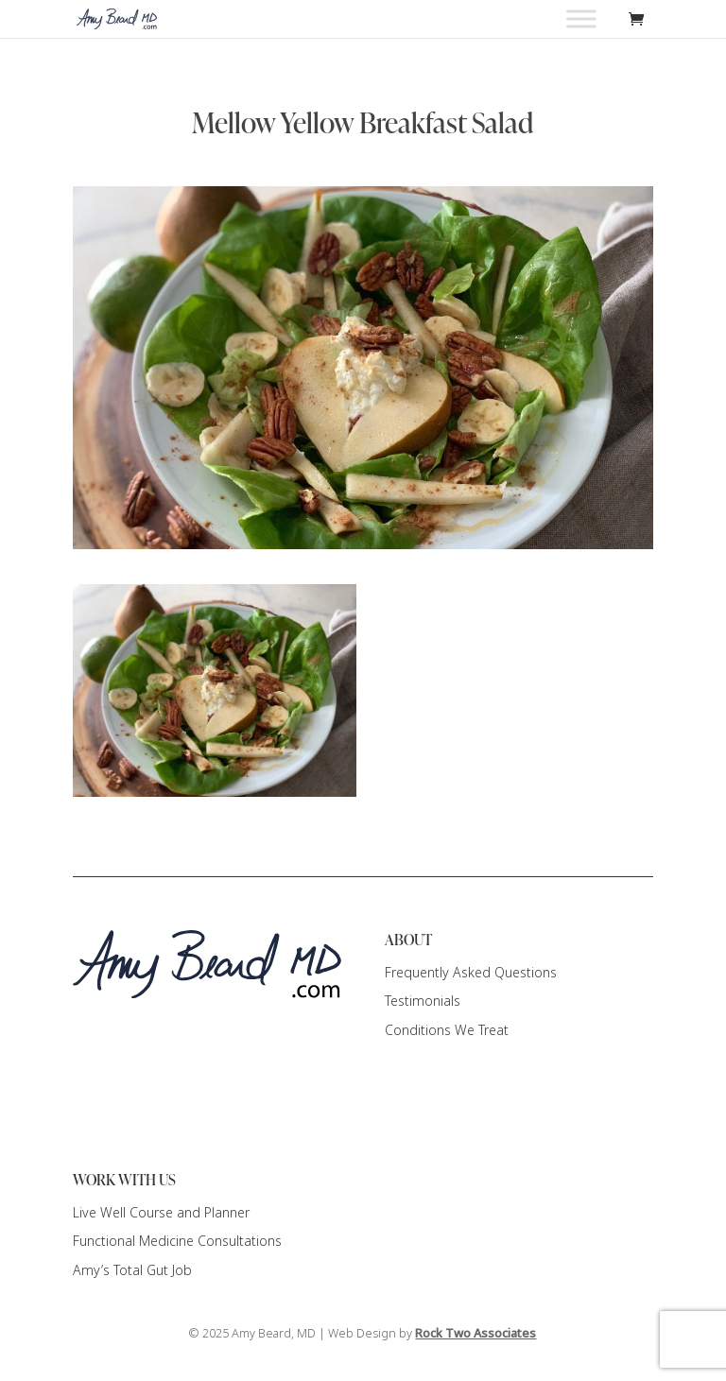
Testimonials (422, 1001)
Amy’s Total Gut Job (132, 1270)
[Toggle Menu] (581, 18)
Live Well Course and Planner (161, 1212)
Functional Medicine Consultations (177, 1241)
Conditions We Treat (447, 1030)
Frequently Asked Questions (471, 972)
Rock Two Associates (475, 1333)
